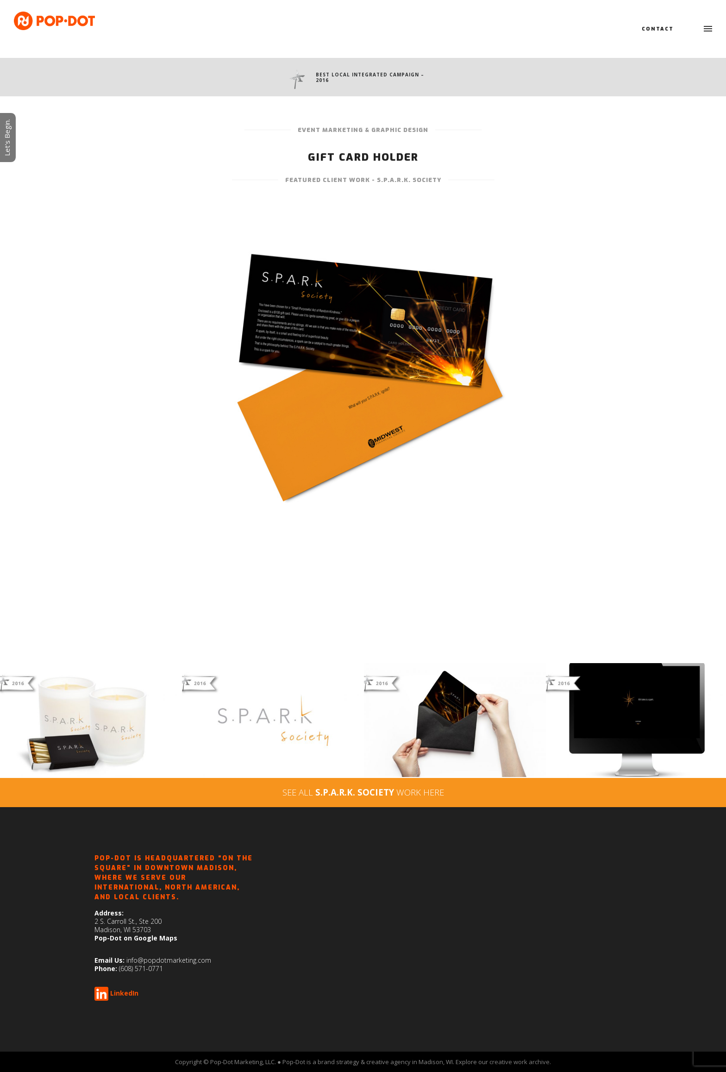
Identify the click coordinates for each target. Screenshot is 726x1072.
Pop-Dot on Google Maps (135, 938)
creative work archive (519, 1062)
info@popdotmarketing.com (168, 960)
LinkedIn (124, 993)
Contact (658, 28)
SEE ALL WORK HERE (363, 792)
